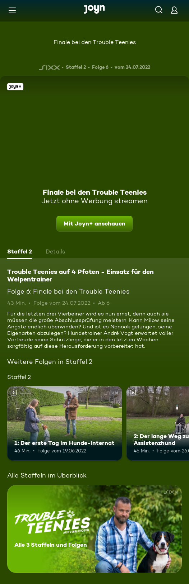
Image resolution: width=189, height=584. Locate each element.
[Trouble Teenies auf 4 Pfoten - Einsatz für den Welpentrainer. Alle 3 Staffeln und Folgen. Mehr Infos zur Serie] (94, 529)
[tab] (19, 252)
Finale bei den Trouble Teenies (95, 42)
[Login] (174, 10)
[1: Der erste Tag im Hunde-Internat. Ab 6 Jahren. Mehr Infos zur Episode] (64, 423)
